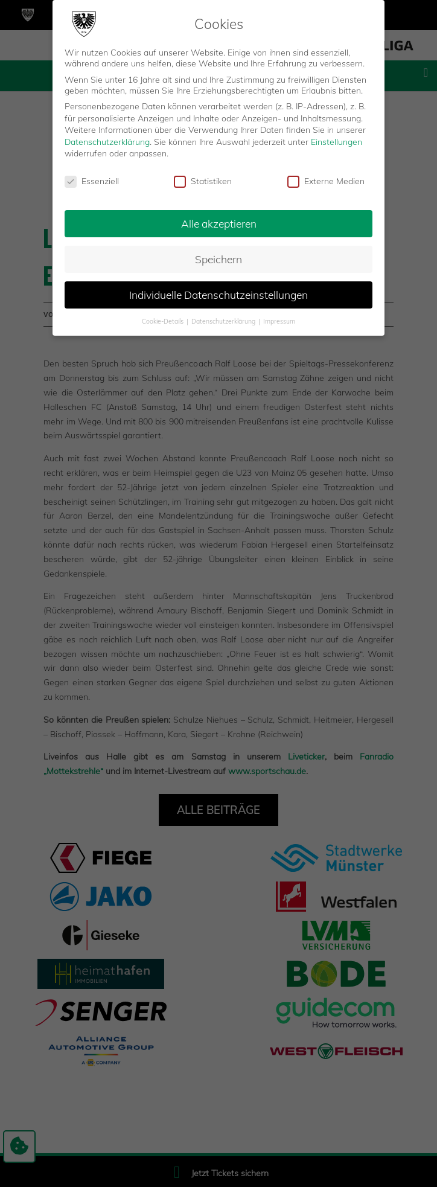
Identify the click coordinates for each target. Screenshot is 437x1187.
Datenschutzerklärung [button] (224, 320)
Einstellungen (336, 141)
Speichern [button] (218, 258)
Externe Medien (326, 180)
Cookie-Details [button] (163, 320)
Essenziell (92, 180)
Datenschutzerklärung (107, 141)
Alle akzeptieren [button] (219, 222)
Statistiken (203, 180)
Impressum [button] (279, 320)
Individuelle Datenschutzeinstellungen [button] (218, 294)
